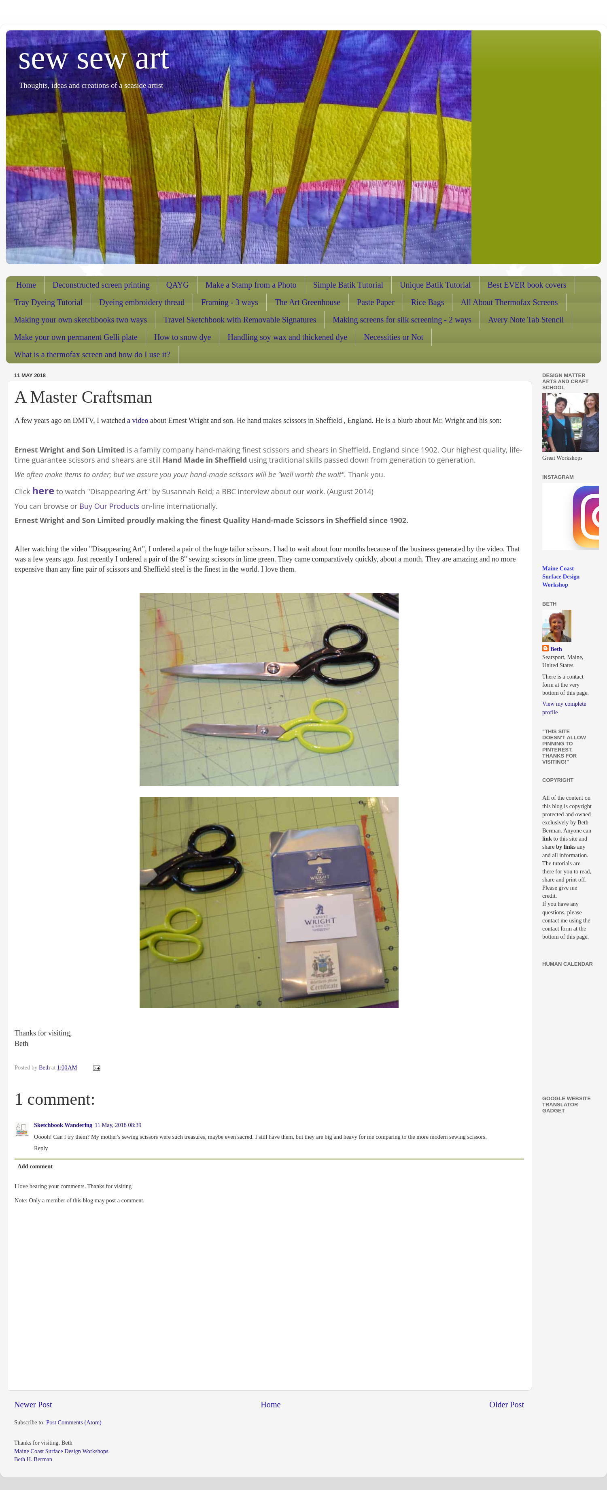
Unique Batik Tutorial (435, 284)
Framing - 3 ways (229, 302)
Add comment (35, 1166)
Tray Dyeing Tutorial (48, 302)
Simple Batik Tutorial (348, 284)
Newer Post (33, 1404)
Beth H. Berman (33, 1459)
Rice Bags (427, 302)
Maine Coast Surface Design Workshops (61, 1451)
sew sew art (93, 57)
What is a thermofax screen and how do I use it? (92, 354)
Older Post (506, 1404)
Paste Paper (376, 302)
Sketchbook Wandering (63, 1125)
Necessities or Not (394, 337)
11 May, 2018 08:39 (118, 1125)
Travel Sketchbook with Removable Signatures (239, 319)
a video (137, 420)
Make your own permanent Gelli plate (76, 337)
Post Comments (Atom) (74, 1422)
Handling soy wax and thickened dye (287, 337)
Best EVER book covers (527, 284)
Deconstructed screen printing (101, 284)
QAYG (177, 284)
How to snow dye (182, 337)
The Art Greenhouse (307, 302)
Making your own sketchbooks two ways (80, 319)
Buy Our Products (109, 506)
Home (26, 284)
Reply (41, 1148)
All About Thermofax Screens (509, 302)
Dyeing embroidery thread (142, 302)
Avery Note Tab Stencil (526, 319)
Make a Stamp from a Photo (251, 284)
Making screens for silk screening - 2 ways (402, 319)
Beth (556, 649)
